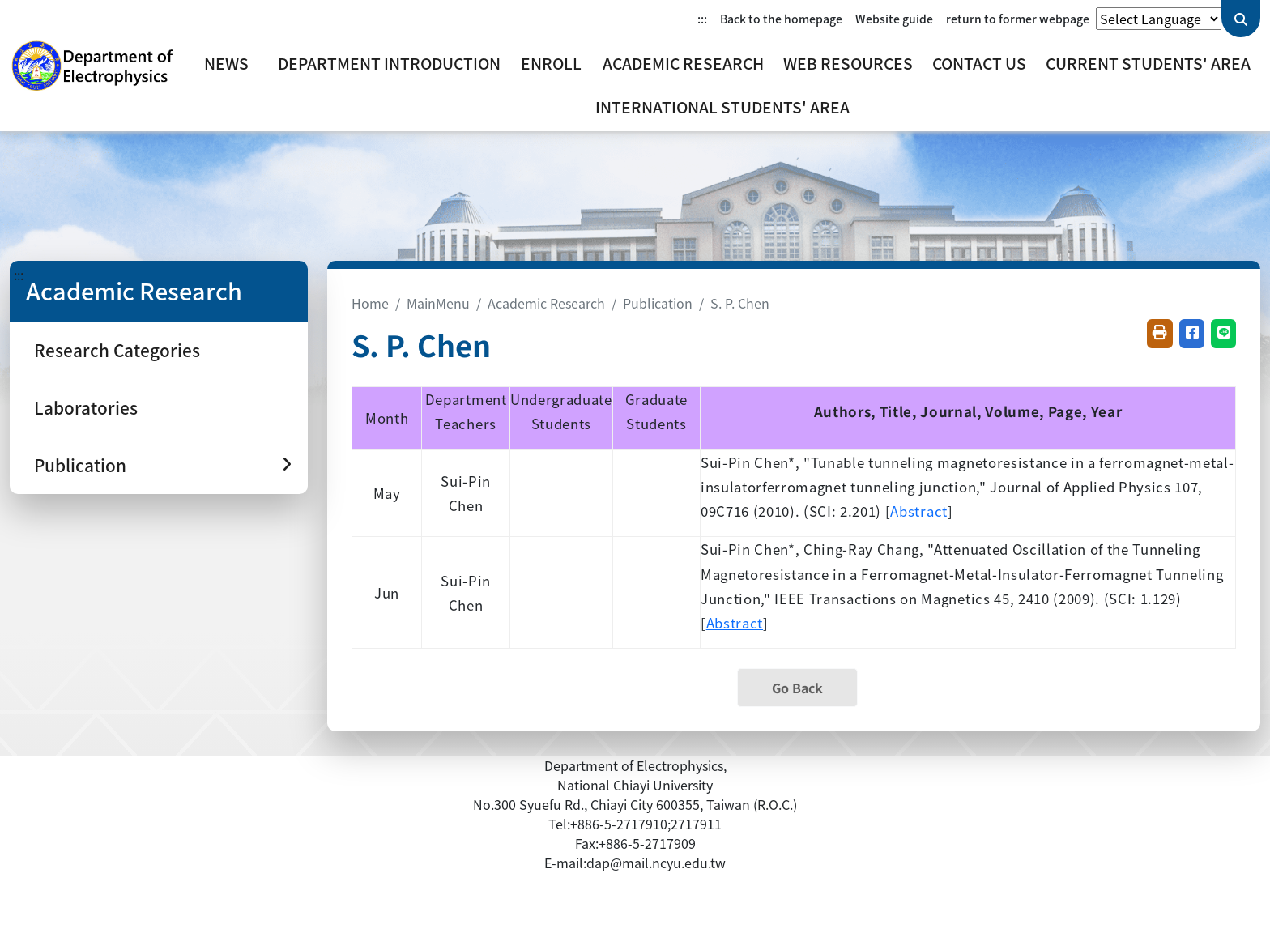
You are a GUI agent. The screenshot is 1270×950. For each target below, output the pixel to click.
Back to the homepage (781, 19)
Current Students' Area (1148, 63)
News (226, 63)
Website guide (894, 19)
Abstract (918, 511)
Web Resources (848, 63)
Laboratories (86, 407)
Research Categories (117, 350)
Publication (658, 303)
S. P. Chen (739, 303)
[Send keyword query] (1240, 18)
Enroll (551, 63)
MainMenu (438, 303)
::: (702, 19)
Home (370, 303)
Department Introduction (389, 63)
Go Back (797, 687)
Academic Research (683, 63)
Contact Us (979, 63)
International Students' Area (722, 107)
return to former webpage (1017, 19)
